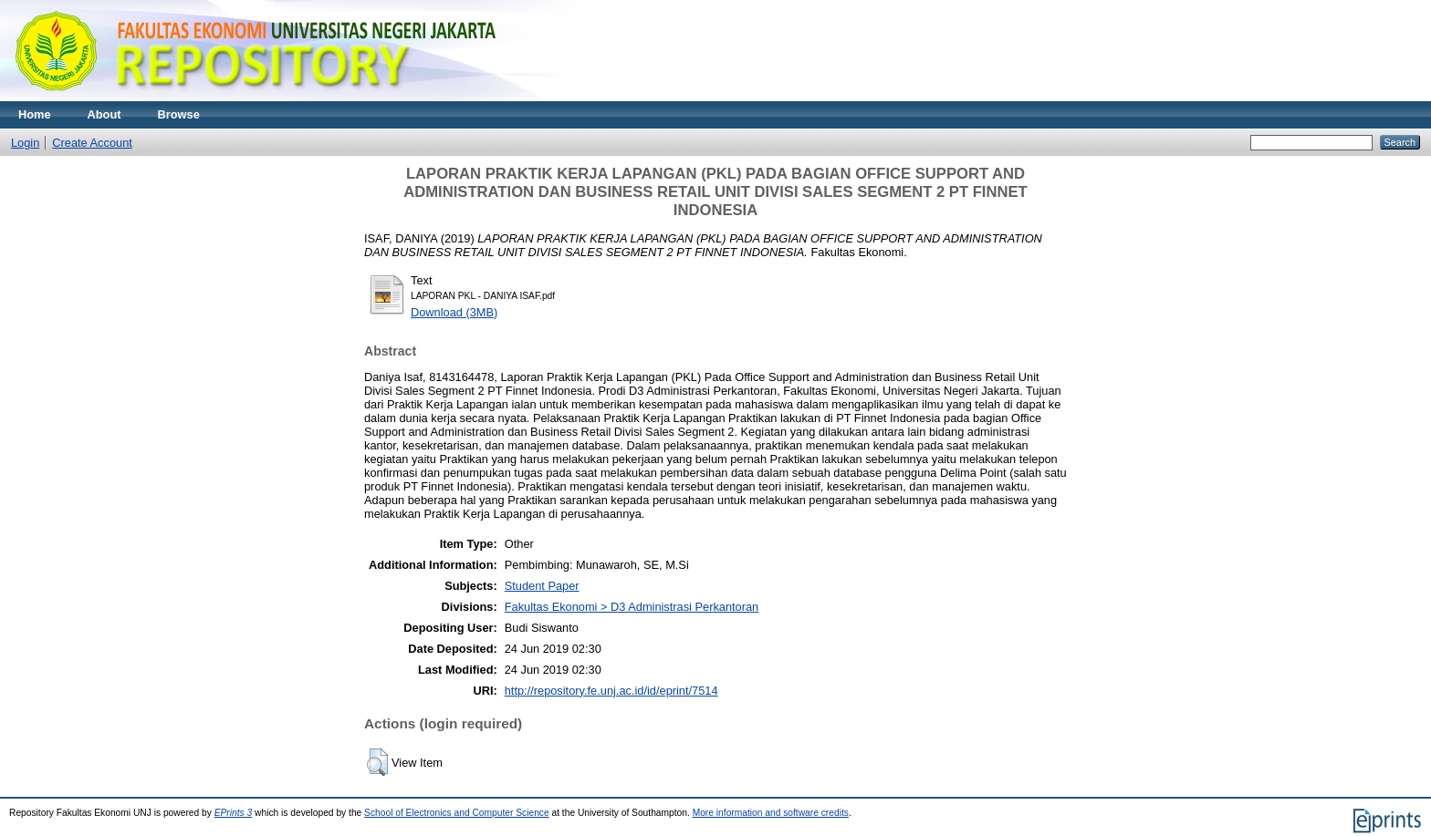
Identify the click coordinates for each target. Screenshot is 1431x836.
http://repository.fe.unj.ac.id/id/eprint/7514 (611, 690)
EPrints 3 (233, 813)
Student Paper (542, 586)
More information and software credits (771, 813)
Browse (179, 114)
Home (34, 114)
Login (25, 143)
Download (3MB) (454, 312)
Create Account (92, 143)
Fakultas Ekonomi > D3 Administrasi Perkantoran (631, 607)
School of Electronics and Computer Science (456, 813)
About (104, 114)
